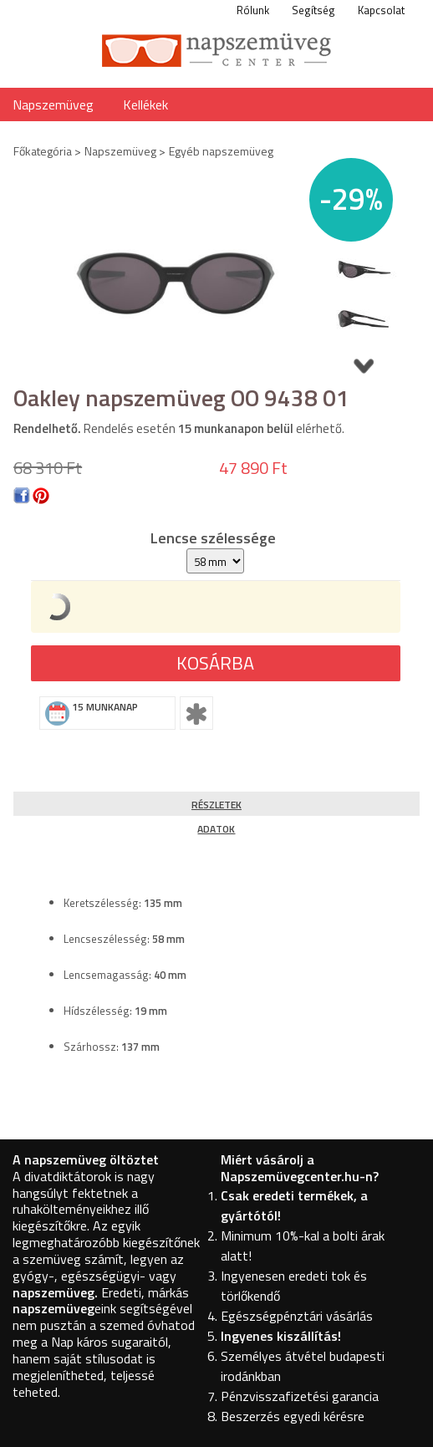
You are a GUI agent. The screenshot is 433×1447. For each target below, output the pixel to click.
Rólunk (253, 10)
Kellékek (145, 104)
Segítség (313, 10)
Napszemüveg (53, 104)
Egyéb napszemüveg (221, 151)
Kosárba (215, 663)
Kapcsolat (381, 10)
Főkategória (42, 151)
